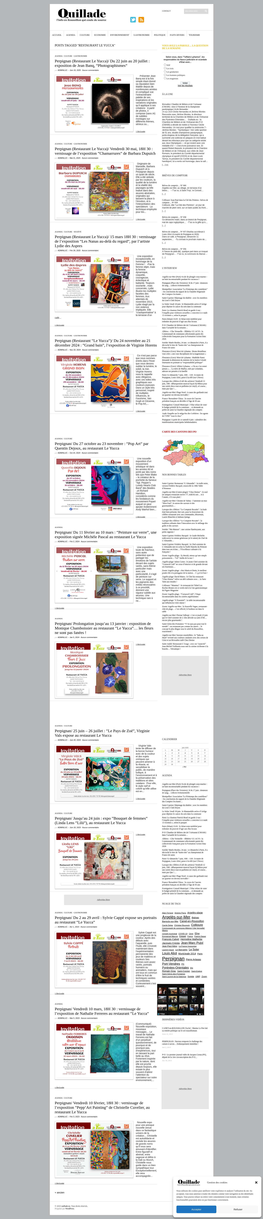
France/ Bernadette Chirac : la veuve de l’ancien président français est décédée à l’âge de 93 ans (181, 399)
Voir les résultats (185, 85)
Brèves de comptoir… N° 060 (174, 185)
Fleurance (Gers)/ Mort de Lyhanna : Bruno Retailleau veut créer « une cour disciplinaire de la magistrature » (184, 352)
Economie (100, 35)
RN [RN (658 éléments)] (191, 968)
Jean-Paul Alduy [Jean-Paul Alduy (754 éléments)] (169, 946)
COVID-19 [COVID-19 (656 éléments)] (182, 934)
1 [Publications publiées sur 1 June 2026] (165, 753)
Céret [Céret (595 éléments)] (191, 934)
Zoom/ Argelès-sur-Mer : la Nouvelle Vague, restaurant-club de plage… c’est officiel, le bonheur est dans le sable (184, 609)
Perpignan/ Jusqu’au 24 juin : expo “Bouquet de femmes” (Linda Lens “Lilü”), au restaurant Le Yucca (101, 820)
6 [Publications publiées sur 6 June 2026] (198, 753)
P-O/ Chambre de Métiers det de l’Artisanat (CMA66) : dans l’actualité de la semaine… (184, 326)
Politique (159, 35)
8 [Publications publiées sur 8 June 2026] (165, 756)
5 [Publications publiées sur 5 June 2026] (191, 753)
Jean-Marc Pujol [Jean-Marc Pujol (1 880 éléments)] (192, 943)
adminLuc (62, 70)
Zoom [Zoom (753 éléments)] (204, 976)
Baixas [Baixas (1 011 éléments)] (195, 917)
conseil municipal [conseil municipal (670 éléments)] (169, 934)
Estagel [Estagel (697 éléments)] (182, 936)
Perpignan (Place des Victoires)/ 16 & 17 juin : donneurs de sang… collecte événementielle (185, 284)
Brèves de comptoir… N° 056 (174, 249)
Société (77, 232)
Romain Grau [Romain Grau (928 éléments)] (169, 971)
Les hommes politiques (176, 75)
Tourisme (194, 35)
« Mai (184, 767)
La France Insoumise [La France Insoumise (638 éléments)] (188, 946)
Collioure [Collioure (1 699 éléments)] (197, 925)
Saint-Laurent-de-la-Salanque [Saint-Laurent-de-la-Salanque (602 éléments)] (174, 977)
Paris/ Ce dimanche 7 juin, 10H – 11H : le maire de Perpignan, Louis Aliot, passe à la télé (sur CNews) (182, 376)
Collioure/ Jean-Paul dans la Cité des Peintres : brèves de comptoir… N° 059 (185, 201)
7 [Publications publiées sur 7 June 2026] (204, 753)
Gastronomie (142, 35)
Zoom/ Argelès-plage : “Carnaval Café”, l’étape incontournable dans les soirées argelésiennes (181, 595)
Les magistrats (172, 78)
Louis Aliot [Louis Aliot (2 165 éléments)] (169, 953)
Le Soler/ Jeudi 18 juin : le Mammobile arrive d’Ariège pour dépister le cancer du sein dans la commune (184, 305)
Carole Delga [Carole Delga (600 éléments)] (167, 925)
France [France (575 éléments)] (190, 936)
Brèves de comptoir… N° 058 (174, 217)
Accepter (196, 1209)
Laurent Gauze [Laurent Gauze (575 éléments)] (168, 950)
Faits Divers (177, 35)
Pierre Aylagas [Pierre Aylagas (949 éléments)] (193, 959)
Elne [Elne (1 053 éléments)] (197, 933)
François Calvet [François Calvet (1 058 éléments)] (170, 939)
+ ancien (59, 1192)
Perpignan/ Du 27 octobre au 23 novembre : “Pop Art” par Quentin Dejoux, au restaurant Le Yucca (102, 445)
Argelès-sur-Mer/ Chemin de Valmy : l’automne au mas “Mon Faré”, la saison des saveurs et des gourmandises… (184, 503)
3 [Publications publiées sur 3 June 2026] (178, 753)
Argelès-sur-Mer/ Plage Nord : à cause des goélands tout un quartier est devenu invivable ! (185, 393)
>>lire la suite (140, 131)
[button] (256, 1182)
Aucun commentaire (90, 70)
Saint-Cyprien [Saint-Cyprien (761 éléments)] (183, 971)
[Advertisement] (103, 423)
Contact (166, 11)
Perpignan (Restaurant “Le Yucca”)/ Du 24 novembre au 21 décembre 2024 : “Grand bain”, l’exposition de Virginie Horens (106, 342)
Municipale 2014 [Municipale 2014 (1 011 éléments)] (187, 953)
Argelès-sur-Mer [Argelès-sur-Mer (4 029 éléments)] (176, 917)
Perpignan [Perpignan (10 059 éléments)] (173, 958)
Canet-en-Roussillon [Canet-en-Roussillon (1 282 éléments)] (192, 921)
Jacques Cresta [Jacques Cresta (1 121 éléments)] (171, 943)
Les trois (170, 68)
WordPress (69, 1208)
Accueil (57, 35)
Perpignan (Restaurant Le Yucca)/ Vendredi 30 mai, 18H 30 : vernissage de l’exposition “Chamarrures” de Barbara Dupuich (105, 151)
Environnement (119, 35)
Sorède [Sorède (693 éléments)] (191, 976)
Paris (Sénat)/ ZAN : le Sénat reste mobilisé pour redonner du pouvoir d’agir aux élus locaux (182, 320)
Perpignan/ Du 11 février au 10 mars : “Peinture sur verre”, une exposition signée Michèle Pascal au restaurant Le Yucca (106, 534)
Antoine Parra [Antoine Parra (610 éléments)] (180, 913)
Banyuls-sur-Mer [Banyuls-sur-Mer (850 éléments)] (170, 921)
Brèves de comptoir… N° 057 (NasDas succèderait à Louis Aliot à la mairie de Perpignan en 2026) (183, 233)
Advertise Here (103, 900)
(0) (167, 165)
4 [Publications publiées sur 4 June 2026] (185, 753)
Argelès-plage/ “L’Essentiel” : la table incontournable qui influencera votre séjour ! (183, 601)
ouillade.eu (65, 1206)
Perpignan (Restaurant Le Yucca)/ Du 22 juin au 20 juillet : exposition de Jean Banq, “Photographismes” (102, 63)
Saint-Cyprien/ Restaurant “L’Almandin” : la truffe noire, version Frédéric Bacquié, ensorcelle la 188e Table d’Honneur (185, 486)
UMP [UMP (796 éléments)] (197, 976)
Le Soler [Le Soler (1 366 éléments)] (194, 949)
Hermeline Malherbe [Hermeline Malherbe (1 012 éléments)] (191, 939)
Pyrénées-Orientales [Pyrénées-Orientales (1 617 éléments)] (175, 967)
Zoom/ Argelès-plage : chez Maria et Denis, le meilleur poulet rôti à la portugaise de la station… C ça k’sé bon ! (185, 571)
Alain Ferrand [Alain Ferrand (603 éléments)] (167, 913)
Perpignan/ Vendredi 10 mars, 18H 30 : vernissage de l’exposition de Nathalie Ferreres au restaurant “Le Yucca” (102, 1011)
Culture (85, 35)
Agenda (70, 35)
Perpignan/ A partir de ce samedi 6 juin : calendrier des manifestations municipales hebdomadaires (184, 421)
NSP (168, 65)
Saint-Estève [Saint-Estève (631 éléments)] (196, 971)
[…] (164, 165)
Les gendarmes (173, 72)
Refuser (238, 1209)
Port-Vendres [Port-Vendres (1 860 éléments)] (171, 964)
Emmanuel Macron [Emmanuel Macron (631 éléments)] (170, 936)
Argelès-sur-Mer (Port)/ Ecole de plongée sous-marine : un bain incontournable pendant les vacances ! (184, 278)
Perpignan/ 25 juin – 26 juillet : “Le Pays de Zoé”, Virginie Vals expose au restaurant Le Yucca (102, 733)
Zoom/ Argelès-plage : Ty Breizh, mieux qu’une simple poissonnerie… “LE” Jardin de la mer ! (184, 556)
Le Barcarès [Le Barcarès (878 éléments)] (181, 949)
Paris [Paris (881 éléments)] (200, 953)
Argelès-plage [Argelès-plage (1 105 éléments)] (195, 912)
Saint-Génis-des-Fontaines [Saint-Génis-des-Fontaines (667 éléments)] (173, 974)
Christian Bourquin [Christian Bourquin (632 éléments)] (182, 925)
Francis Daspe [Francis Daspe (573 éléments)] (200, 936)
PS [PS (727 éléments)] (182, 964)
